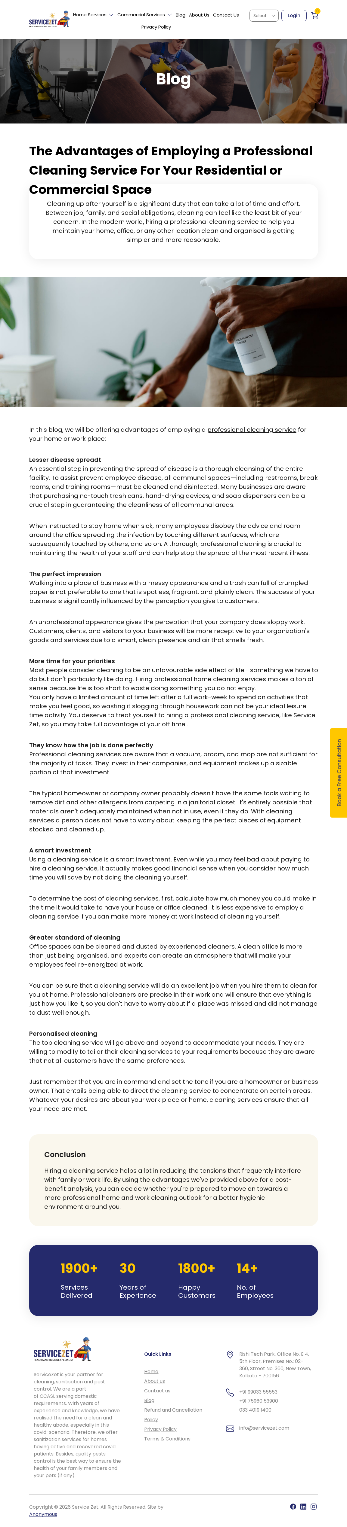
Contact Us (226, 15)
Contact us (157, 1390)
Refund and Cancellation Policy (173, 1415)
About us (154, 1381)
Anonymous (43, 1514)
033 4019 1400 (255, 1410)
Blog (180, 15)
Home (151, 1371)
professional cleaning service (251, 429)
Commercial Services (144, 14)
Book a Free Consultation (339, 772)
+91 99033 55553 (258, 1391)
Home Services (93, 14)
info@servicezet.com (264, 1428)
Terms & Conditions (167, 1438)
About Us (199, 15)
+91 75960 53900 (258, 1400)
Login (293, 15)
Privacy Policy (156, 27)
